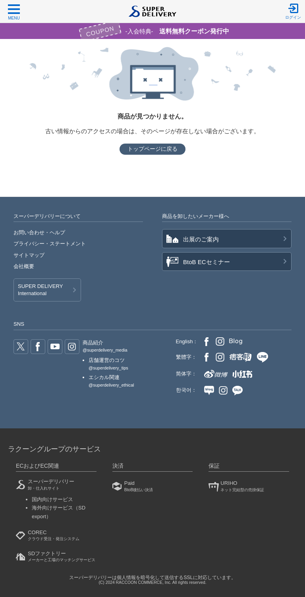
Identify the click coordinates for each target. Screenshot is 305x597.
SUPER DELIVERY (40, 290)
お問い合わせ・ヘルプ (39, 232)
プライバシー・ (50, 244)
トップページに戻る (152, 149)
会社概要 (24, 266)
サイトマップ (29, 255)
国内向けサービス (52, 499)
